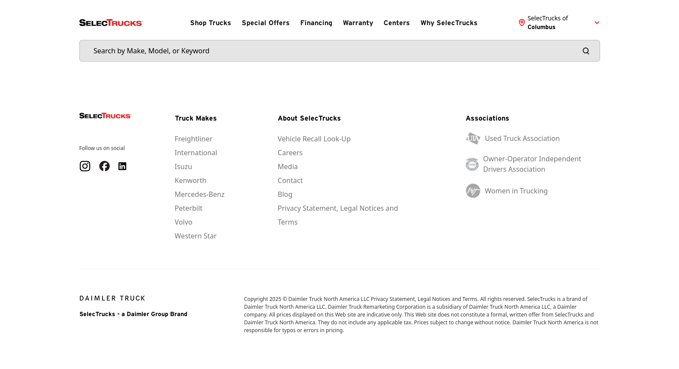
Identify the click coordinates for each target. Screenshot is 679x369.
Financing (316, 22)
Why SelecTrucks (449, 22)
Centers (397, 22)
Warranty (358, 22)
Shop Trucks (210, 22)
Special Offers (266, 22)
